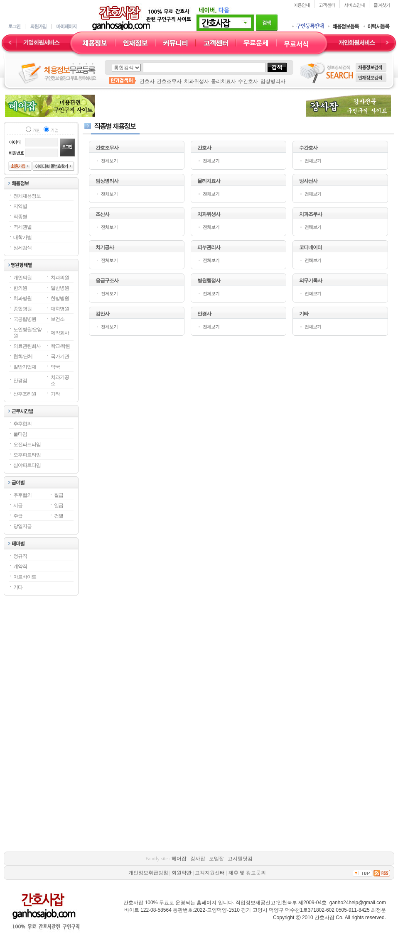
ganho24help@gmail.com (357, 902)
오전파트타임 (27, 444)
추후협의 (22, 424)
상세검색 (22, 248)
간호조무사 (169, 81)
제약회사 (60, 333)
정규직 (20, 556)
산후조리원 (24, 394)
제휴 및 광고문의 (247, 873)
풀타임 (20, 434)
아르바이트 (24, 577)
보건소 (57, 319)
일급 (58, 505)
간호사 (147, 81)
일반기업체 (24, 367)
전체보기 (109, 160)
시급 (17, 505)
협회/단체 (22, 356)
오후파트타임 (27, 455)
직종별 (20, 217)
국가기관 (60, 356)
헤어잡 (179, 858)
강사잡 (197, 858)
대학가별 (22, 237)
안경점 (20, 380)
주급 (17, 516)
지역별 (20, 206)
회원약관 (182, 873)
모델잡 (216, 858)
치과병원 (22, 298)
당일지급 (22, 526)
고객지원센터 (210, 873)
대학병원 (60, 309)
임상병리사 (272, 81)
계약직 (20, 566)
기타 (55, 394)
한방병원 (60, 298)
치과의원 (60, 278)
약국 (55, 367)
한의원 (20, 288)
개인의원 (22, 278)
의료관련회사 (27, 346)
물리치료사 (223, 81)
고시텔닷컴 (240, 858)
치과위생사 (196, 81)
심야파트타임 (27, 465)
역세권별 (22, 227)
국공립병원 (24, 319)
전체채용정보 (27, 196)
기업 (54, 130)
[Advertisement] (199, 105)
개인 (36, 130)
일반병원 (60, 288)
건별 (58, 516)
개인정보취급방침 (148, 873)
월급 (58, 495)
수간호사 (248, 81)
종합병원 (22, 309)
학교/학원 (60, 346)
